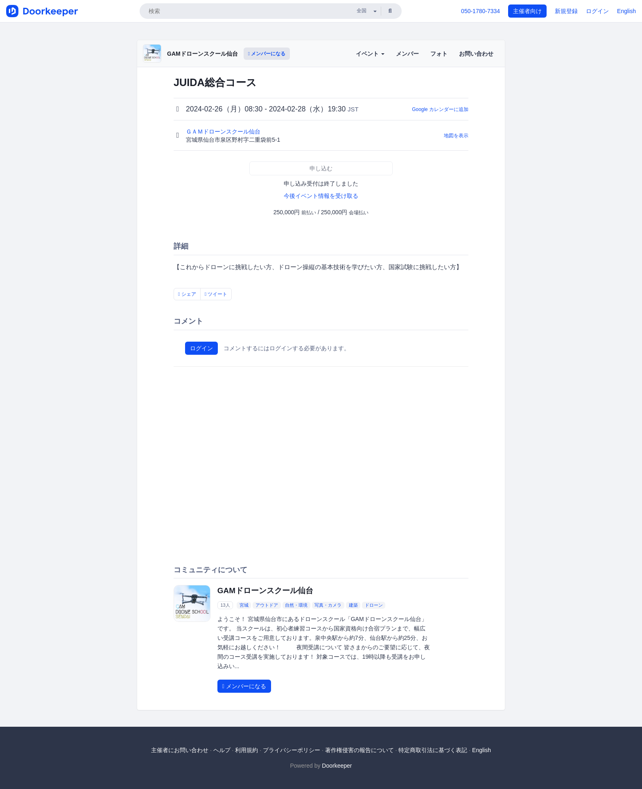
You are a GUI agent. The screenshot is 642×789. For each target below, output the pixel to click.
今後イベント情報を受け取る (321, 196)
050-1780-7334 (480, 11)
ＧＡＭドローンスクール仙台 (224, 131)
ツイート (216, 294)
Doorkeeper (337, 765)
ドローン (374, 605)
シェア (187, 294)
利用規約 (246, 750)
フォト (439, 53)
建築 (353, 605)
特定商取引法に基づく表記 (432, 750)
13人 (225, 605)
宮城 (244, 605)
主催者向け (527, 11)
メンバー (407, 53)
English (626, 11)
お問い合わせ (476, 53)
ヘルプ (222, 750)
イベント (370, 53)
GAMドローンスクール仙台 (202, 53)
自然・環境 (296, 605)
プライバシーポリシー (291, 750)
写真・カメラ (327, 605)
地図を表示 (456, 135)
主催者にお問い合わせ (179, 750)
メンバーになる (267, 54)
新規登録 (566, 11)
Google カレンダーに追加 (440, 109)
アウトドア (266, 605)
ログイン (597, 11)
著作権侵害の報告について (359, 750)
